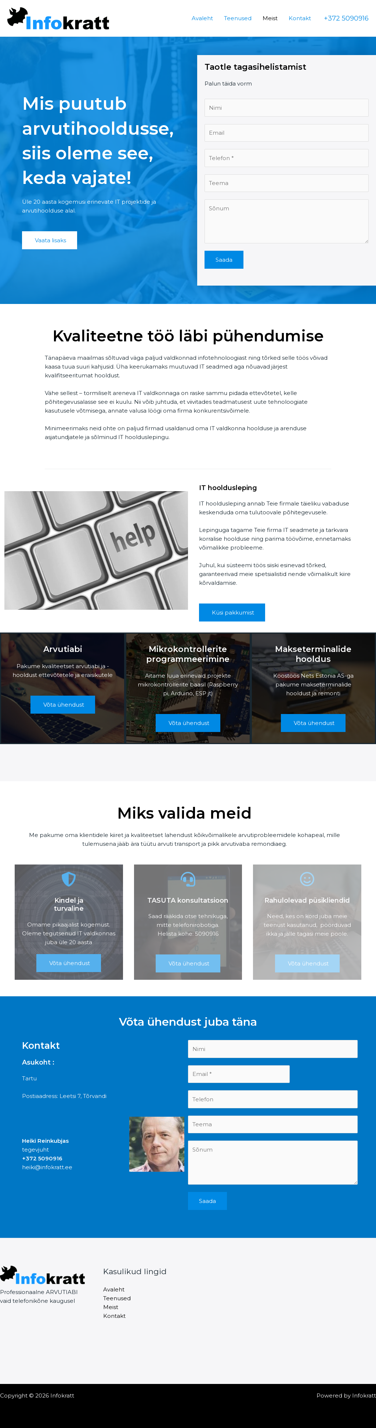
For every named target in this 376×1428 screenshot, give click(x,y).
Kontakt (300, 18)
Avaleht (202, 18)
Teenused (238, 18)
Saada (224, 259)
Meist (270, 18)
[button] (346, 18)
